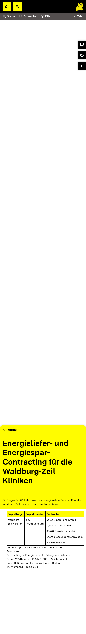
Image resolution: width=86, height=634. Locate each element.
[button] (17, 6)
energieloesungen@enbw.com (64, 536)
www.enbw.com (56, 542)
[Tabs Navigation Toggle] (78, 16)
